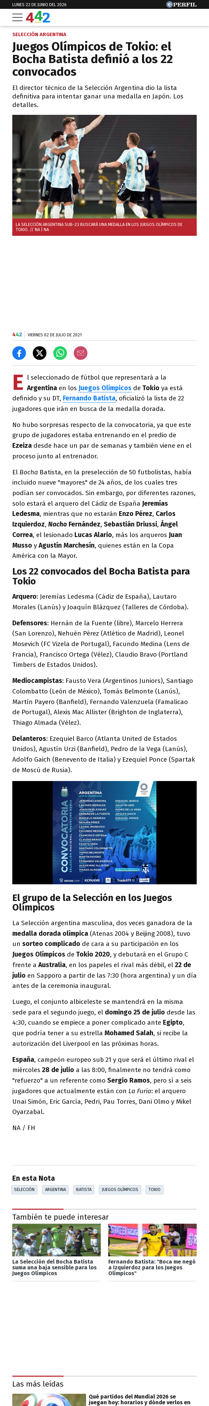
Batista (84, 1189)
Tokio (155, 1189)
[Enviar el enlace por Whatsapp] (60, 353)
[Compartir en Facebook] (19, 353)
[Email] (80, 353)
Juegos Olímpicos (105, 388)
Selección (24, 1189)
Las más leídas (38, 1384)
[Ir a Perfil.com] (181, 6)
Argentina (55, 1189)
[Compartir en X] (39, 353)
